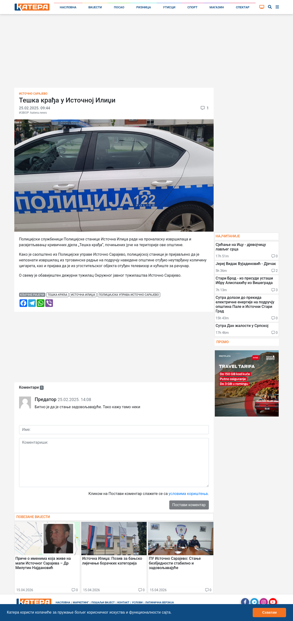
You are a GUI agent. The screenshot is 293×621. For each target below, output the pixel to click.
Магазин (217, 7)
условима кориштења (188, 493)
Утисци (169, 7)
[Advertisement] (146, 52)
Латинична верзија (159, 602)
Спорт (192, 7)
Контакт (123, 602)
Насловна (68, 7)
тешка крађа (57, 294)
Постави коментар (189, 505)
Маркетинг (81, 602)
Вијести (95, 7)
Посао (119, 7)
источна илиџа (83, 294)
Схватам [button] (269, 612)
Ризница (143, 7)
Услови (137, 602)
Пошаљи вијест (103, 602)
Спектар (242, 7)
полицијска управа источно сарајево (129, 294)
